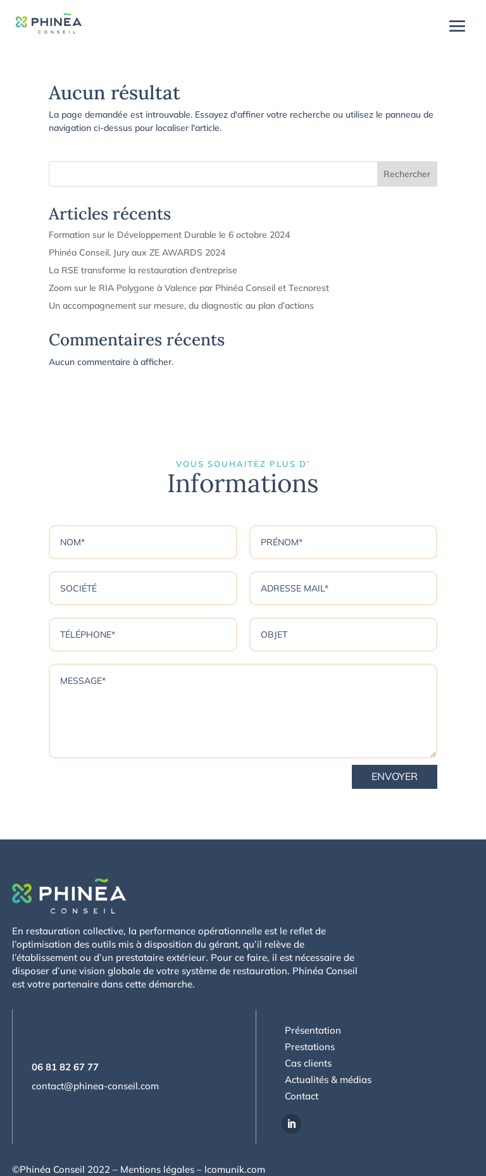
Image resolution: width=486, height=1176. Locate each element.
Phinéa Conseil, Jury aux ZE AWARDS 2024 (137, 252)
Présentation (313, 1030)
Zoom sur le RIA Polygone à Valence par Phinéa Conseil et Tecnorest (189, 288)
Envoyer (394, 776)
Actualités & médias (328, 1080)
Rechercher (406, 174)
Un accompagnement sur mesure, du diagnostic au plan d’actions (181, 305)
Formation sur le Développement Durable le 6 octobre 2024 (169, 234)
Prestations (310, 1047)
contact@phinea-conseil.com (95, 1086)
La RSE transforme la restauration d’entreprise (143, 270)
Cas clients (308, 1063)
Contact (301, 1096)
